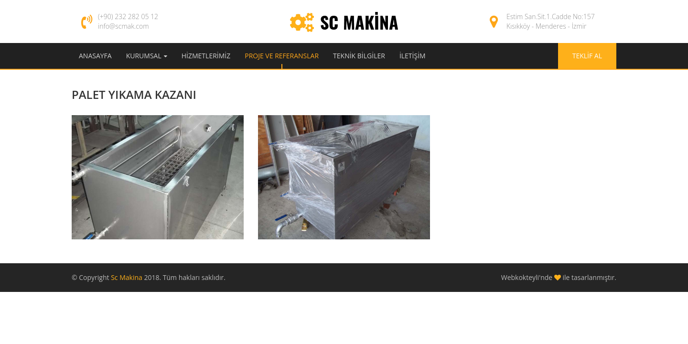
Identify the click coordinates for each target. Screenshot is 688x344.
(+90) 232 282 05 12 (128, 16)
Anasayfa (95, 55)
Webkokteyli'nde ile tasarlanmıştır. (558, 277)
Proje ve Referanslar (282, 55)
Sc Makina (127, 277)
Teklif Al (587, 55)
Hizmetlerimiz (206, 55)
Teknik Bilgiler (359, 55)
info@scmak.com (123, 26)
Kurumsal (143, 55)
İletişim (412, 55)
